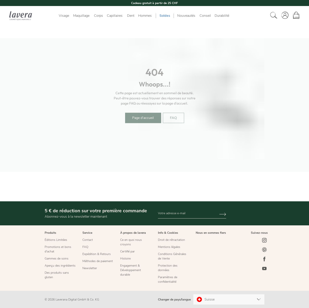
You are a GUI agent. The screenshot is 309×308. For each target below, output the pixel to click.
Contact (87, 240)
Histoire (125, 258)
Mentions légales (169, 247)
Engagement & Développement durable (130, 270)
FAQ (85, 247)
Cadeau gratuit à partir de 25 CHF (154, 3)
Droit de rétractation (171, 240)
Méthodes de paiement (97, 261)
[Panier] (294, 15)
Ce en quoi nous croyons (131, 242)
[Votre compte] (283, 15)
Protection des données (167, 268)
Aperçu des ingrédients (60, 266)
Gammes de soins (56, 258)
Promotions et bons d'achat (58, 249)
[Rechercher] (272, 15)
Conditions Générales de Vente (172, 256)
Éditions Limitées (56, 240)
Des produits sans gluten (57, 275)
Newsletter (89, 268)
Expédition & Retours (96, 254)
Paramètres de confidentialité (167, 279)
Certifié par (127, 251)
